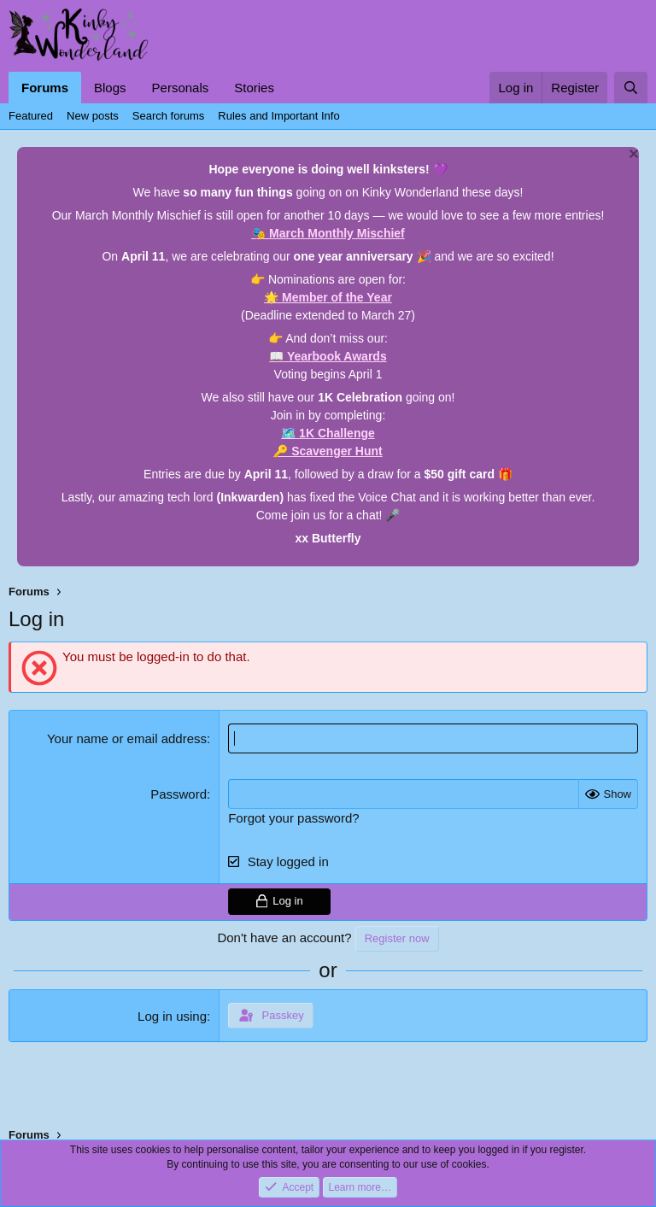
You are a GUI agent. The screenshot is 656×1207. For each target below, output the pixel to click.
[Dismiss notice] (631, 156)
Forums (44, 87)
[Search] (630, 87)
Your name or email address (127, 738)
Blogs (110, 87)
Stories (254, 87)
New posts (93, 115)
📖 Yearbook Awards (327, 356)
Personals (180, 87)
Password (178, 794)
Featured (31, 115)
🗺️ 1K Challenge (328, 433)
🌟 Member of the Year (328, 297)
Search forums (168, 115)
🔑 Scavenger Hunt (327, 451)
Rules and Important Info (278, 115)
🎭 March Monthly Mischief (328, 233)
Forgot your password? (293, 818)
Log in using (172, 1016)
